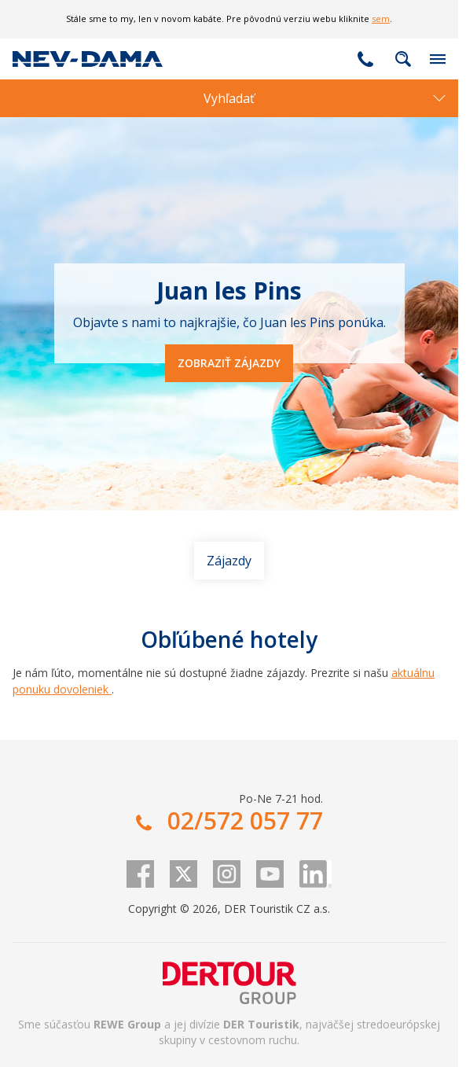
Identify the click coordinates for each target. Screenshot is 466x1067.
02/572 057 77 (365, 59)
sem (381, 18)
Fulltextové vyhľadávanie (403, 59)
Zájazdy (229, 560)
